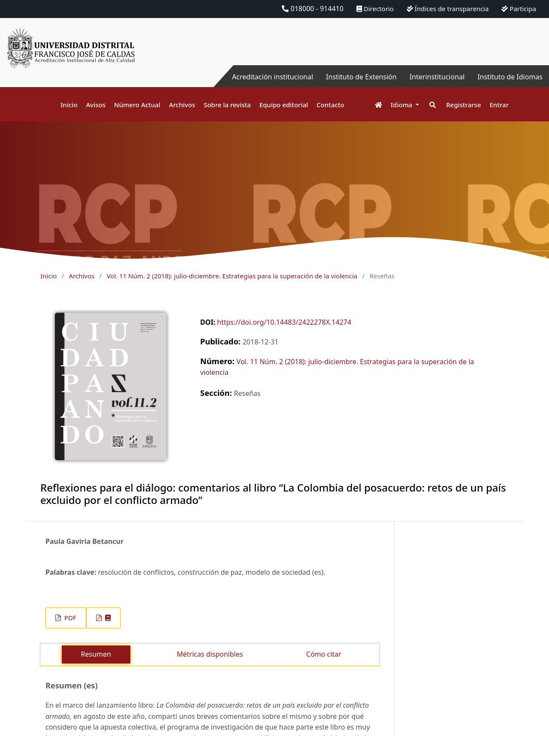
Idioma (402, 104)
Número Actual (137, 104)
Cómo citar (323, 654)
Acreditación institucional (272, 76)
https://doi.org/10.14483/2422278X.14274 (284, 322)
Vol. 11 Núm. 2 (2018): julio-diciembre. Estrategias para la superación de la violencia (231, 275)
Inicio (68, 104)
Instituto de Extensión (361, 76)
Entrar (499, 104)
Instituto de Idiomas (510, 76)
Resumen (96, 654)
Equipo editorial (283, 104)
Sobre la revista (227, 104)
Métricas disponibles (210, 654)
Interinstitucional (437, 76)
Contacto (330, 104)
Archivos (182, 104)
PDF (69, 617)
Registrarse (463, 104)
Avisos (96, 104)
